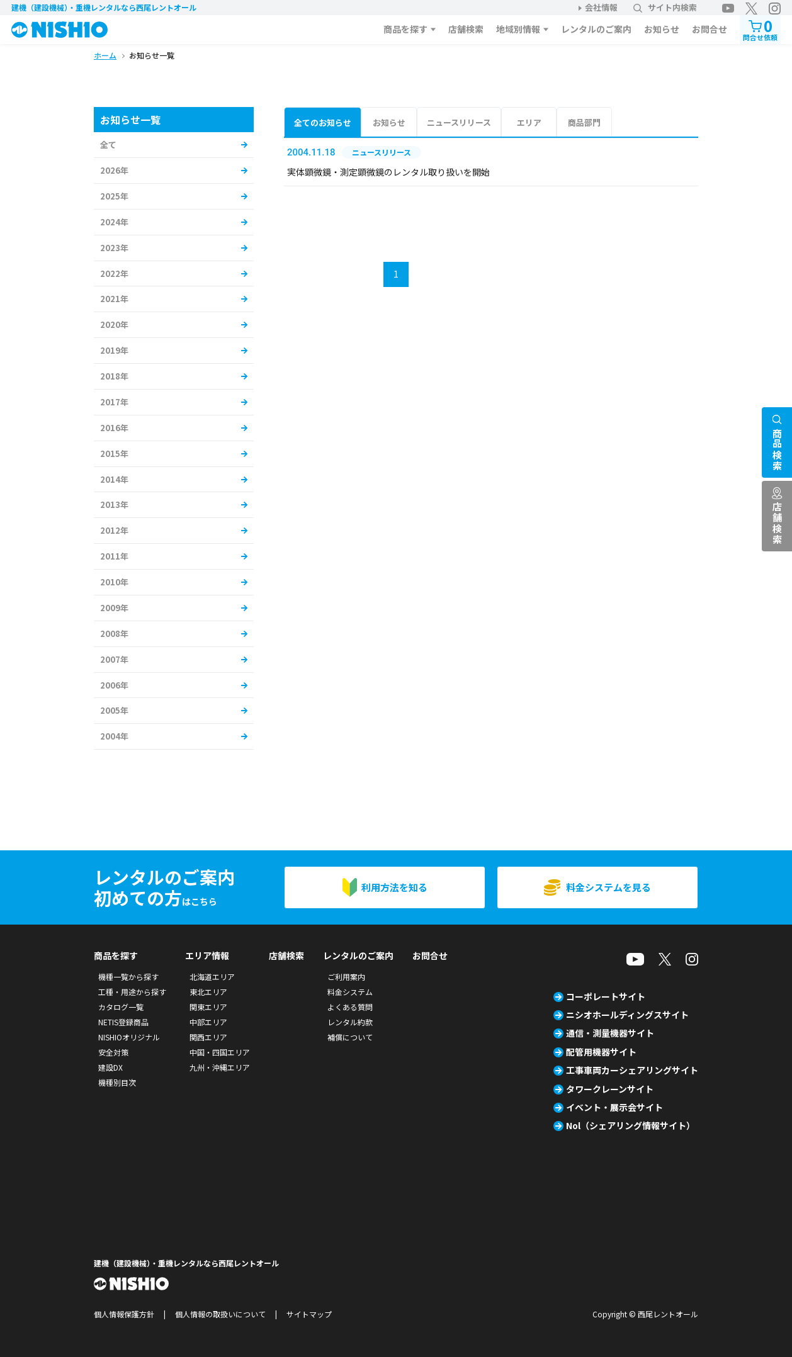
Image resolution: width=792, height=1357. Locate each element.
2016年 (114, 428)
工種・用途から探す (132, 991)
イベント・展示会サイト (614, 1107)
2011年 (114, 556)
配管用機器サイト (601, 1051)
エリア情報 (207, 955)
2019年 (114, 350)
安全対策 (113, 1052)
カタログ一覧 (121, 1006)
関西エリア (208, 1037)
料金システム (350, 991)
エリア (529, 122)
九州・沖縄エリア (220, 1067)
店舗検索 (466, 29)
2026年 (114, 170)
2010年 (114, 582)
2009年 (114, 608)
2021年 (114, 299)
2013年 (114, 504)
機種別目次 (117, 1082)
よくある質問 (350, 1006)
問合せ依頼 (760, 28)
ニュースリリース (459, 122)
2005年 (114, 710)
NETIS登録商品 (123, 1021)
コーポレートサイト (605, 996)
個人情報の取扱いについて (220, 1314)
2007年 (114, 659)
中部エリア (208, 1021)
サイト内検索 (665, 7)
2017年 (114, 402)
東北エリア (208, 991)
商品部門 (584, 122)
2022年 (114, 273)
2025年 (114, 196)
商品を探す (405, 29)
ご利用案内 (346, 976)
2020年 (114, 324)
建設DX (110, 1067)
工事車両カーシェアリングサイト (632, 1070)
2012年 (114, 530)
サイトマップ (309, 1314)
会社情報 (601, 7)
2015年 (114, 453)
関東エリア (208, 1006)
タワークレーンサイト (609, 1089)
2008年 (114, 633)
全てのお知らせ (322, 122)
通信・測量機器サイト (610, 1033)
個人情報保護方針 (124, 1314)
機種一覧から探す (128, 976)
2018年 (114, 376)
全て (108, 144)
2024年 (114, 222)
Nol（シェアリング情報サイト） (630, 1125)
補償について (350, 1037)
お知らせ (661, 29)
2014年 (114, 479)
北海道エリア (212, 976)
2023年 (114, 248)
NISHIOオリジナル (129, 1037)
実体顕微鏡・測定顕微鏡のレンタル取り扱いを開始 (388, 172)
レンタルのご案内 (596, 29)
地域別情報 (518, 29)
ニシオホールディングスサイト (627, 1014)
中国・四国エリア (220, 1052)
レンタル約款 (350, 1021)
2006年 (114, 685)
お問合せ (709, 29)
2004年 (114, 736)
